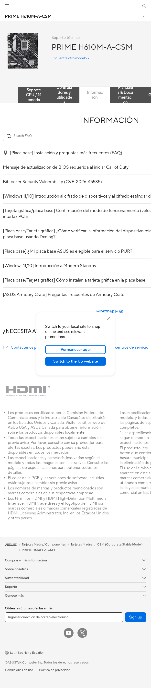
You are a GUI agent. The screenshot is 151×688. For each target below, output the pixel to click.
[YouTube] (69, 633)
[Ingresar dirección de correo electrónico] (64, 617)
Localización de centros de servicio (117, 347)
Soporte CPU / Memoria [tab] (33, 95)
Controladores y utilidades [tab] (64, 95)
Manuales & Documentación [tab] (125, 95)
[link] (75, 6)
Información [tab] (95, 95)
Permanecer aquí (76, 349)
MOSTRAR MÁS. (110, 312)
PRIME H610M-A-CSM (28, 16)
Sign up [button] (135, 617)
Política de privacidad (54, 670)
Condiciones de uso (19, 670)
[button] (7, 6)
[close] (109, 318)
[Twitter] (82, 633)
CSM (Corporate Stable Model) (119, 544)
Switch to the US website (75, 361)
